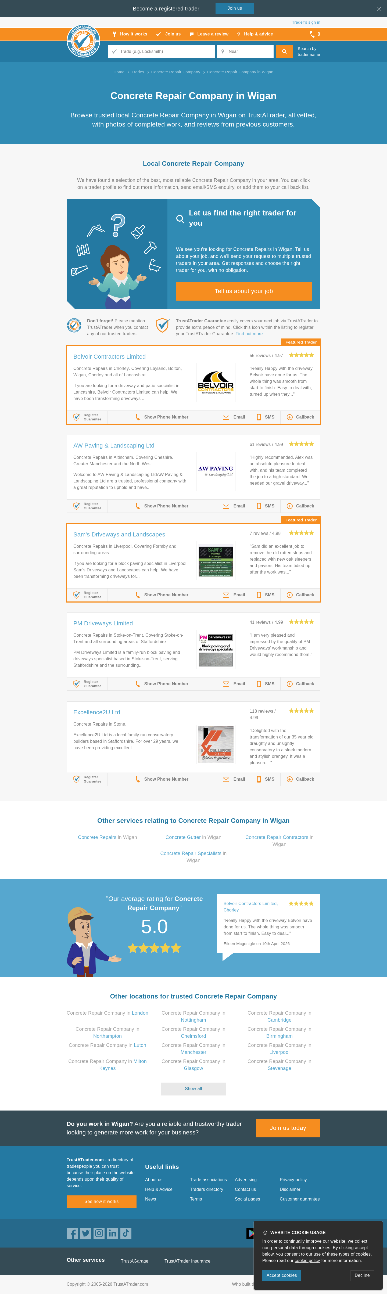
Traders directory (206, 1189)
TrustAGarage (134, 1261)
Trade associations (208, 1179)
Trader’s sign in (306, 22)
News (150, 1199)
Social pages (247, 1199)
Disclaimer (290, 1189)
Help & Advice (159, 1189)
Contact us (245, 1189)
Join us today (288, 1127)
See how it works (101, 1201)
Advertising (246, 1179)
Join (235, 8)
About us (154, 1179)
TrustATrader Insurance (187, 1261)
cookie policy (307, 1260)
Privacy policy (293, 1179)
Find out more (249, 333)
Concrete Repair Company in (107, 1013)
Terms (196, 1199)
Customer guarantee (300, 1199)
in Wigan (107, 837)
